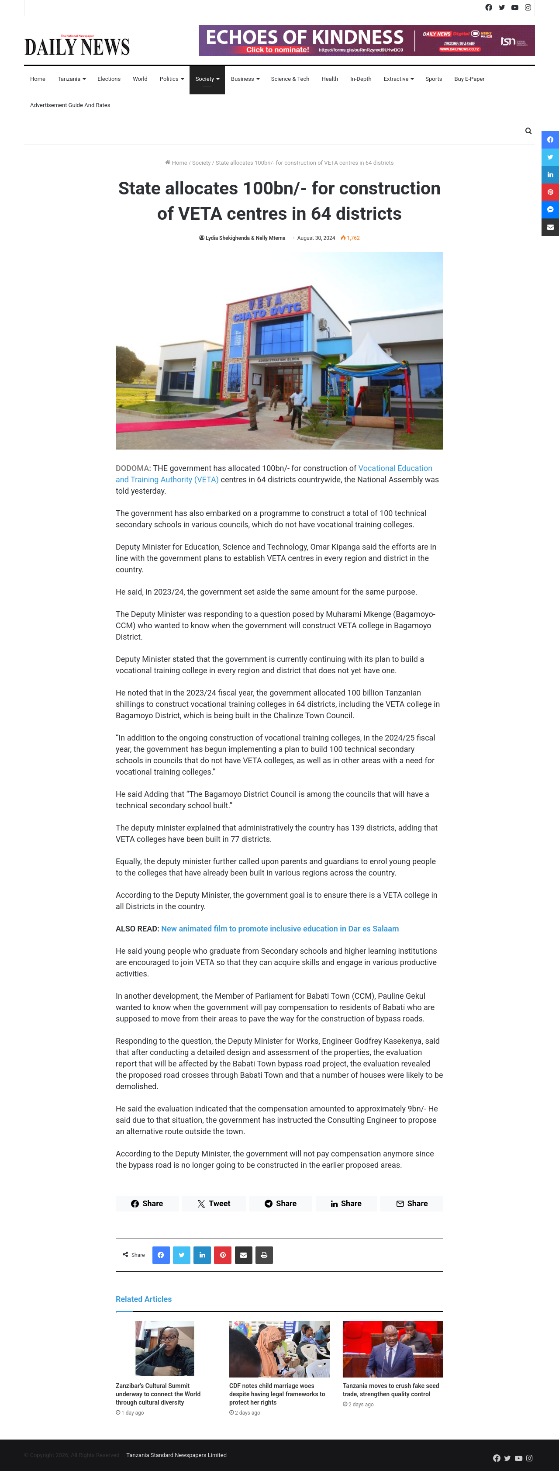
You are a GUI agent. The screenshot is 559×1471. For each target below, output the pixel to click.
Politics (169, 79)
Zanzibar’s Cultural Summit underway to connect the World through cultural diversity (158, 1394)
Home (37, 79)
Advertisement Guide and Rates (70, 105)
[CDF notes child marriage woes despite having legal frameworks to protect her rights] (279, 1349)
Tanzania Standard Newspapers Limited (176, 1455)
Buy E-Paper (469, 79)
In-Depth (360, 79)
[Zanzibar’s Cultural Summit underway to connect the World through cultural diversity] (166, 1349)
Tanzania (69, 79)
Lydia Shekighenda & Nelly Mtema (245, 238)
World (140, 79)
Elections (109, 79)
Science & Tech (290, 79)
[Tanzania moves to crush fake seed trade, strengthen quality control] (393, 1349)
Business (242, 79)
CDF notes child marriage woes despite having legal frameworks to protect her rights (277, 1394)
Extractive (396, 79)
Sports (433, 79)
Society (205, 79)
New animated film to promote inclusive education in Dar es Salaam (280, 928)
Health (329, 79)
